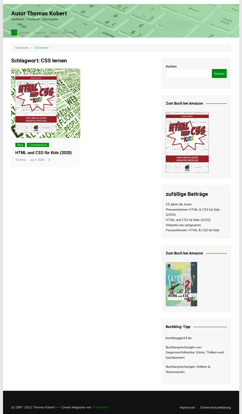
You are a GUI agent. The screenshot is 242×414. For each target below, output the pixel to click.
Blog (53, 32)
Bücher (24, 32)
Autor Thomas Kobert (39, 13)
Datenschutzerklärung (215, 407)
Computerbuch (38, 144)
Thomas (20, 160)
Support (40, 32)
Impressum (187, 407)
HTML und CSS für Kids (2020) (43, 152)
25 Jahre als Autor (179, 204)
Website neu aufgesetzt (183, 225)
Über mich (69, 32)
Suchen (171, 66)
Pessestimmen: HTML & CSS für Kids (192, 230)
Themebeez (100, 407)
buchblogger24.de (179, 338)
